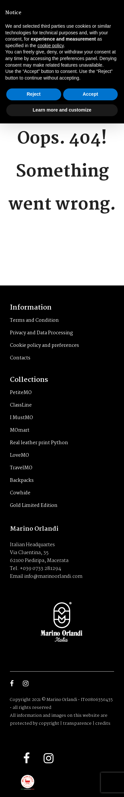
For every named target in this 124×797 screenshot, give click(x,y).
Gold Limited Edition (34, 506)
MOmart (19, 430)
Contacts (20, 358)
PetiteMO (21, 393)
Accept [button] (90, 94)
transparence (77, 723)
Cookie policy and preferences (44, 345)
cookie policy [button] (50, 45)
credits (102, 723)
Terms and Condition (34, 320)
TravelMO (21, 468)
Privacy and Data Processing (41, 333)
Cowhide (20, 493)
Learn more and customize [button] (62, 110)
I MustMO (21, 418)
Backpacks (22, 480)
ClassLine (21, 405)
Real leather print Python (39, 443)
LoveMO (19, 455)
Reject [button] (34, 94)
